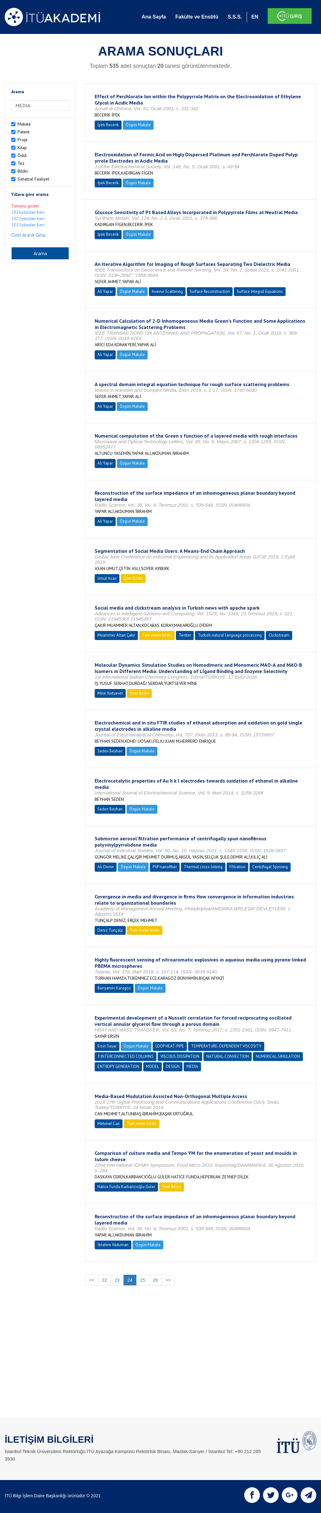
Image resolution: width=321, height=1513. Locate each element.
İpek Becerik (108, 124)
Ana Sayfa (154, 16)
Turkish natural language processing (230, 635)
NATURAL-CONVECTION (227, 1056)
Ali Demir (105, 867)
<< (91, 1280)
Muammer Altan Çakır (116, 635)
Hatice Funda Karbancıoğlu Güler (126, 1186)
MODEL (152, 1066)
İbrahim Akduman (113, 1244)
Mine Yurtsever (110, 693)
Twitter (185, 635)
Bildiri (23, 171)
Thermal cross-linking (203, 867)
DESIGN (173, 1066)
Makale (24, 124)
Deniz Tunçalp (110, 930)
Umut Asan (107, 578)
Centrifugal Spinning (270, 867)
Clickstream (279, 635)
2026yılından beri (28, 212)
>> (168, 1280)
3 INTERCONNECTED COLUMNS (125, 1056)
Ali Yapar (105, 291)
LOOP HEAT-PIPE (169, 1046)
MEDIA (192, 1066)
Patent (23, 132)
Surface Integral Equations (260, 291)
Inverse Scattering (167, 291)
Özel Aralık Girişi (28, 235)
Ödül (22, 155)
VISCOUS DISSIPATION (179, 1056)
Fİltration (237, 867)
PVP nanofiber (165, 867)
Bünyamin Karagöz (114, 988)
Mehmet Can (108, 1123)
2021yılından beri (28, 225)
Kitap (22, 147)
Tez (21, 163)
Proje (23, 140)
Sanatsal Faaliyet (33, 179)
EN (254, 16)
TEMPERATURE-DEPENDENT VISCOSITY (226, 1046)
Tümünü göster (25, 206)
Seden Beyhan (110, 751)
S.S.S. (235, 16)
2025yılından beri (28, 218)
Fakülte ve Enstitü (196, 16)
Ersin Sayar (107, 1046)
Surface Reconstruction (210, 291)
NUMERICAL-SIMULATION (278, 1056)
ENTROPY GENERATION (118, 1066)
